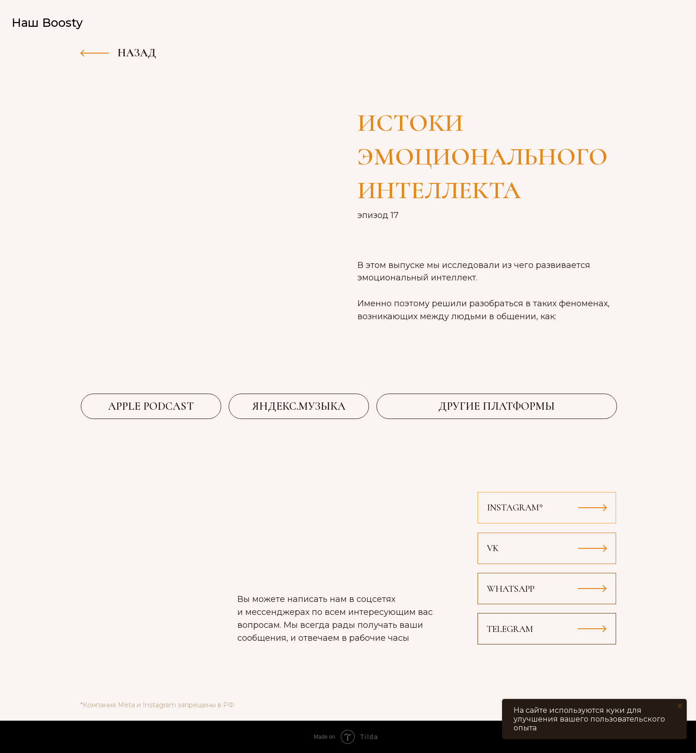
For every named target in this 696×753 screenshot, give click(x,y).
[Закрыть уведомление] (679, 705)
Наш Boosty (47, 23)
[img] (669, 23)
